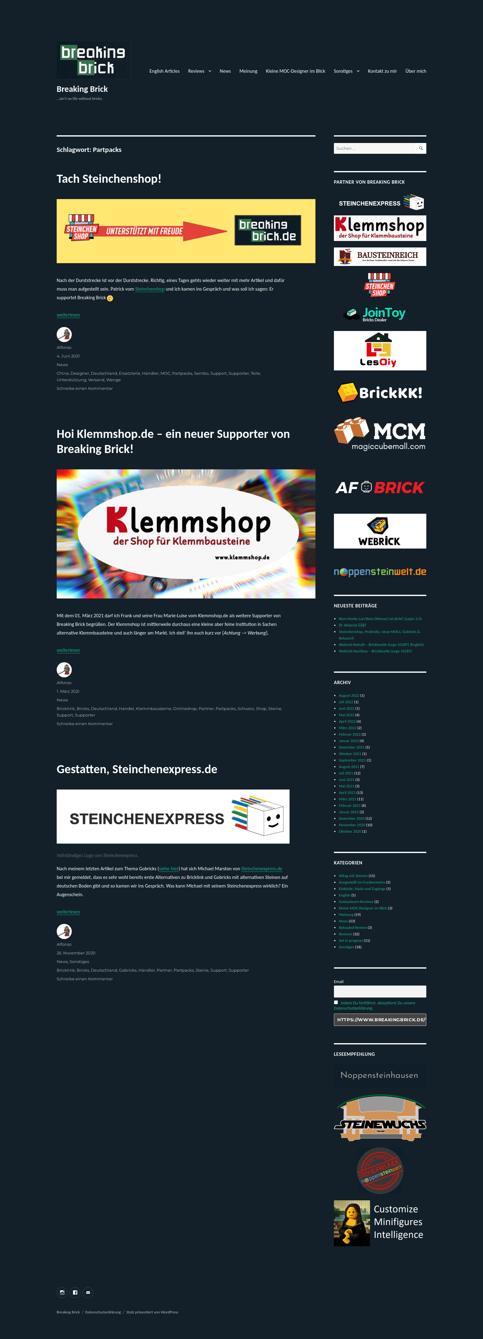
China (63, 373)
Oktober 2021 (350, 753)
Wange (113, 379)
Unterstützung (71, 379)
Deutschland (104, 373)
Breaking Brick (82, 89)
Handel (126, 708)
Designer (80, 373)
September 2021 (352, 760)
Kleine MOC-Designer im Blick (295, 71)
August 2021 (349, 766)
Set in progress (351, 940)
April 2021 (347, 792)
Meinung (248, 71)
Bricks (83, 708)
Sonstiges (343, 71)
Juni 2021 (346, 779)
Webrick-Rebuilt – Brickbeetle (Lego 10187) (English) (381, 644)
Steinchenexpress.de (261, 869)
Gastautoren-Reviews (356, 901)
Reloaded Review (353, 927)
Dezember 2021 (351, 747)
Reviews (196, 71)
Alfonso (64, 347)
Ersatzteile (129, 373)
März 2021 (347, 799)
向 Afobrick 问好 (352, 625)
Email (338, 981)
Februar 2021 (350, 805)
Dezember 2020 (351, 818)
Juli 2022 (346, 702)
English (344, 895)
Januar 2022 (349, 740)
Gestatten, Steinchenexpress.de (137, 769)
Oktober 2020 (350, 831)
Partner (206, 708)
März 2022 (347, 727)
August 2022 (349, 695)
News (225, 71)
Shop (261, 708)
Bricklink (66, 708)
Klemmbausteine (153, 708)
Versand (96, 379)
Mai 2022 (346, 714)
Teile (255, 373)
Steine (274, 708)
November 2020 (352, 825)
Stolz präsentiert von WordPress (152, 1312)
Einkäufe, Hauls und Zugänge (362, 888)
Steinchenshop (150, 289)
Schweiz (245, 708)
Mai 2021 (346, 786)
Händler (150, 373)
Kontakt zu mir (382, 71)
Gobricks (127, 970)
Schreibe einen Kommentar (85, 388)
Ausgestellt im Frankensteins (362, 882)
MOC (165, 373)
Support (218, 373)
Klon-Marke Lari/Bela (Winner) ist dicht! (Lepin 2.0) (380, 618)
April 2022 (347, 721)
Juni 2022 (346, 708)
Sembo (201, 373)
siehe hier (169, 869)
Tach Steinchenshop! (109, 178)
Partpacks (182, 373)
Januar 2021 (349, 812)
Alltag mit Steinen (353, 875)
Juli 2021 (346, 773)
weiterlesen (68, 315)
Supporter (239, 373)
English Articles (164, 71)
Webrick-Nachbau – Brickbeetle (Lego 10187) (375, 651)
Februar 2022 (350, 734)
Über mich (416, 71)
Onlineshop (185, 708)
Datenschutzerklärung (103, 1312)
